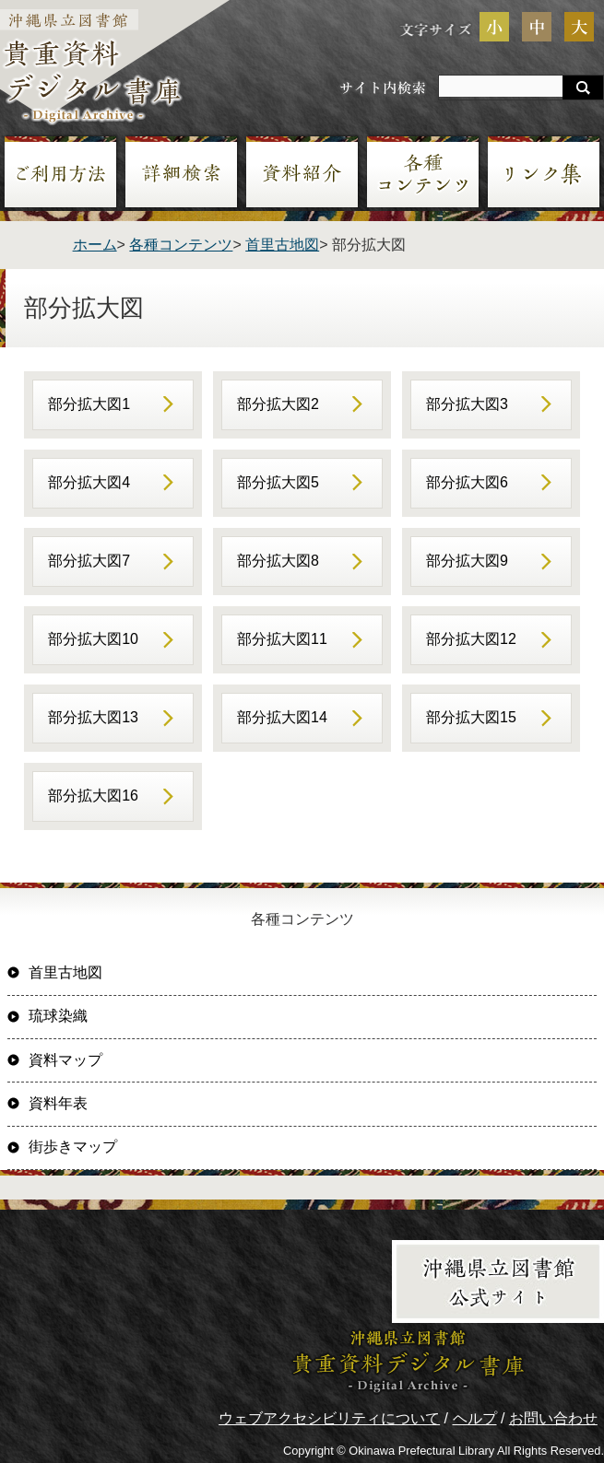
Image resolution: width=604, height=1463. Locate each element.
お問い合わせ (553, 1418)
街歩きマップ (73, 1146)
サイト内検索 (382, 87)
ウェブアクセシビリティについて (329, 1418)
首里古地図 (282, 244)
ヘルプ (475, 1418)
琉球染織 (58, 1016)
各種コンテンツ (180, 244)
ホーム (95, 244)
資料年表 (58, 1103)
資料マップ (65, 1060)
